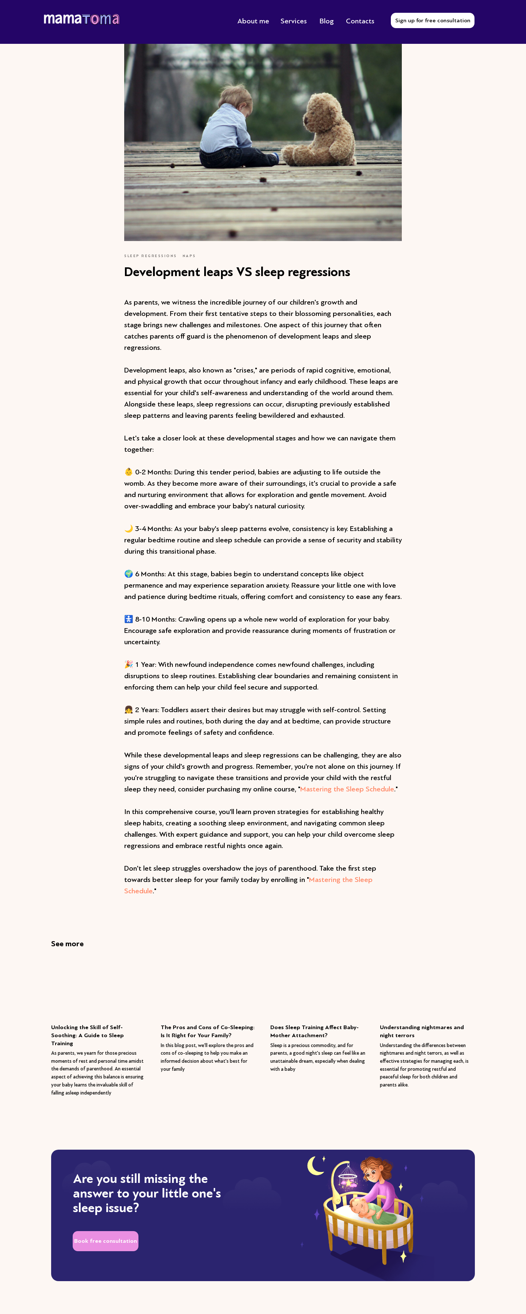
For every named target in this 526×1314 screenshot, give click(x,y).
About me (253, 21)
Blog (327, 21)
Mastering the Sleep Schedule (347, 789)
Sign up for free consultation (432, 20)
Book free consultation (105, 1241)
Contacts (360, 21)
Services (294, 21)
